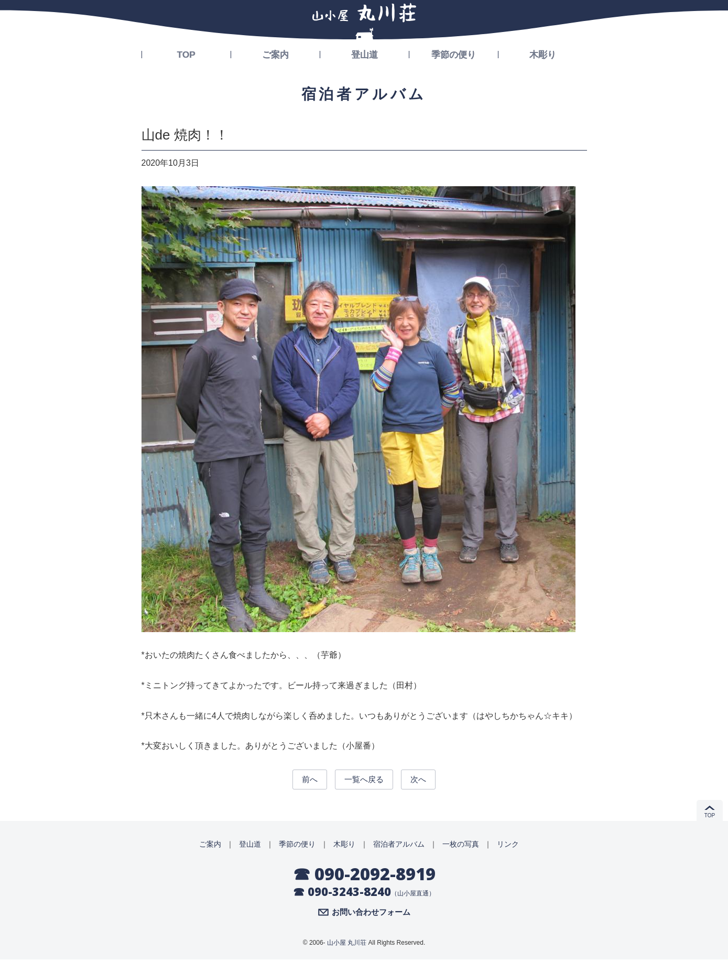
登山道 (364, 53)
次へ (423, 779)
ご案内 (275, 53)
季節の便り (453, 53)
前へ (305, 779)
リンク (508, 845)
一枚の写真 (460, 845)
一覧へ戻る (364, 779)
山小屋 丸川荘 (346, 944)
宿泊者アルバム (399, 845)
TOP (186, 53)
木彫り (542, 53)
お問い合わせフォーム (371, 914)
